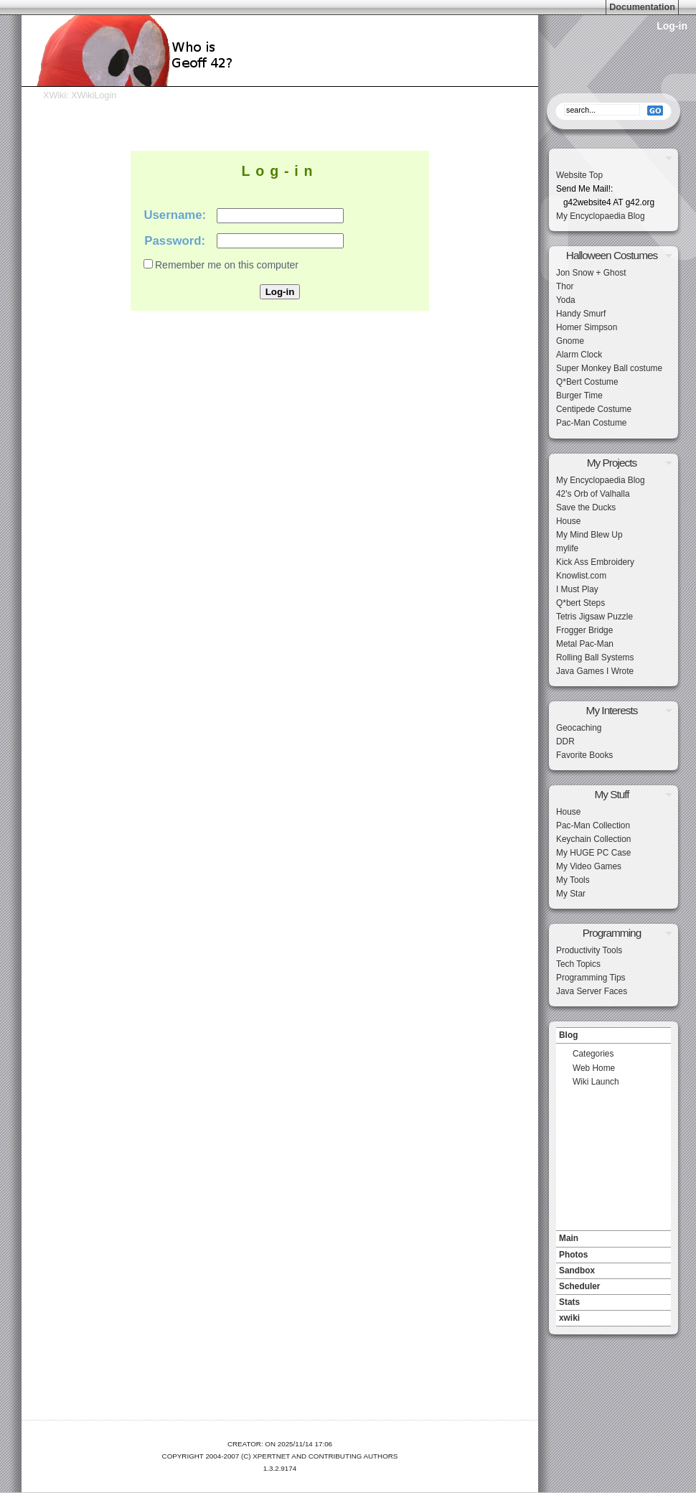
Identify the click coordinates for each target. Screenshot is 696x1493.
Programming (612, 933)
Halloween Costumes (611, 255)
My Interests (612, 710)
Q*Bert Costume (587, 382)
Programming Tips (590, 978)
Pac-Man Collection (593, 825)
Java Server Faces (591, 991)
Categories (593, 1054)
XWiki (54, 95)
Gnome (570, 341)
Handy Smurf (581, 314)
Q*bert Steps (580, 603)
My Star (571, 894)
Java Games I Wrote (595, 671)
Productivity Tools (589, 950)
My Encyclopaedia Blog (600, 216)
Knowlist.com (581, 576)
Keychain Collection (593, 839)
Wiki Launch (596, 1082)
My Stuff (611, 794)
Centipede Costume (593, 409)
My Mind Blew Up (589, 535)
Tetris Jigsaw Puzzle (594, 617)
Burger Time (579, 395)
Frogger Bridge (584, 630)
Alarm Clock (579, 355)
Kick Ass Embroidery (595, 562)
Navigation (613, 1023)
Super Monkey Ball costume (609, 368)
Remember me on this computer (226, 265)
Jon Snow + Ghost (591, 273)
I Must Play (577, 589)
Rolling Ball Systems (595, 657)
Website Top (579, 175)
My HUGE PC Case (593, 853)
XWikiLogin (93, 95)
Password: (174, 241)
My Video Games (588, 866)
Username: (175, 215)
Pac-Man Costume (591, 423)
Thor (564, 286)
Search (613, 89)
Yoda (565, 300)
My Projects (611, 463)
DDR (565, 741)
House (568, 521)
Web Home (594, 1068)
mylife (567, 548)
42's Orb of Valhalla (593, 494)
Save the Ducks (586, 507)
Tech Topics (578, 964)
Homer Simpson (586, 327)
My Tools (573, 880)
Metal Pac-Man (584, 644)
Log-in (672, 26)
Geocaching (578, 728)
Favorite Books (584, 755)
